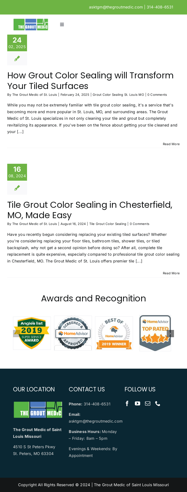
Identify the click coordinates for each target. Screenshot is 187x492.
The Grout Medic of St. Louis (34, 95)
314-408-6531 (160, 7)
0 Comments (157, 95)
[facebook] (127, 403)
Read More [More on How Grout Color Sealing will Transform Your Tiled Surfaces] (171, 144)
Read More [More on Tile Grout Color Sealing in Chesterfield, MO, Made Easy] (171, 273)
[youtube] (137, 403)
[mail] (147, 403)
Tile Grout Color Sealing (107, 224)
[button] (16, 333)
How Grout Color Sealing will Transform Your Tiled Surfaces (90, 80)
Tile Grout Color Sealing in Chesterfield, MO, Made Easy (89, 210)
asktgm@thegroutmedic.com (116, 7)
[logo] (30, 20)
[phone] (157, 403)
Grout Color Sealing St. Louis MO (118, 95)
